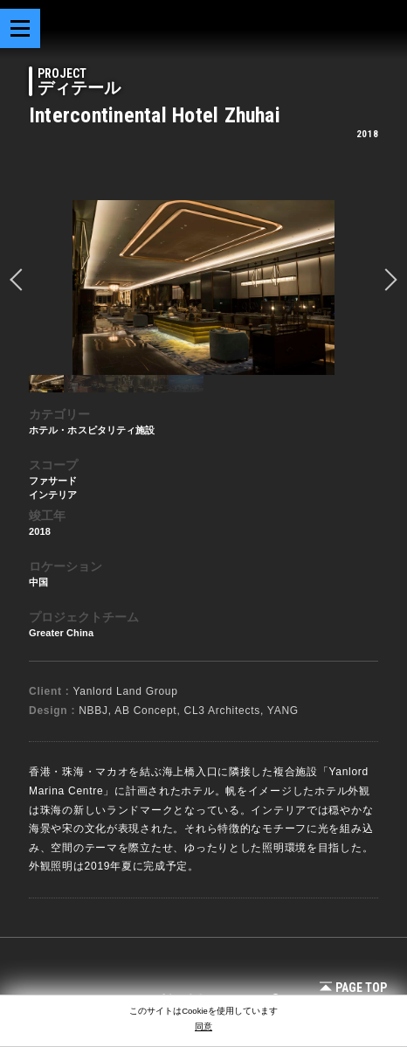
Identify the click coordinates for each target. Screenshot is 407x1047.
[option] (203, 287)
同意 (203, 1026)
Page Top (353, 988)
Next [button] (386, 280)
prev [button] (21, 280)
